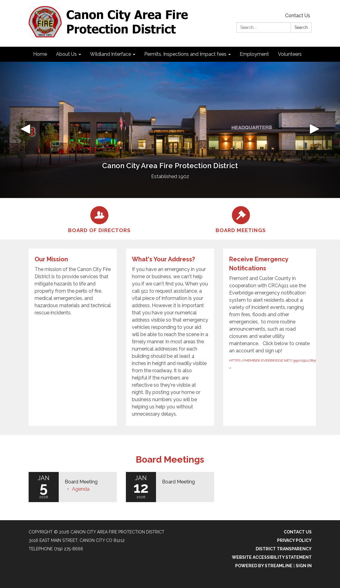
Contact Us (297, 15)
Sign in (304, 565)
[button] (25, 130)
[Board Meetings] (241, 219)
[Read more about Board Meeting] (170, 487)
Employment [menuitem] (254, 54)
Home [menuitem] (40, 54)
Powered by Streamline (263, 565)
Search (301, 27)
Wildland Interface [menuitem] (110, 54)
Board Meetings (170, 459)
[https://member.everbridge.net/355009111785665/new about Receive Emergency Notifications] (271, 337)
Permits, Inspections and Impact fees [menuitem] (185, 54)
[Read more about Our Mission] (73, 337)
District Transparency (284, 548)
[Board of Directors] (99, 219)
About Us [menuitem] (66, 54)
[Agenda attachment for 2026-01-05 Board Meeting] (80, 489)
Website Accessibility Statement (272, 557)
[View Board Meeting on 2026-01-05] (88, 482)
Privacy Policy (294, 540)
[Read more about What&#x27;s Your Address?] (170, 337)
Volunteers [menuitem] (290, 54)
